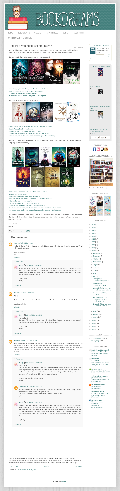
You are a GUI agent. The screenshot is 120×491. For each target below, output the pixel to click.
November (96, 256)
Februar (96, 314)
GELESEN (38, 33)
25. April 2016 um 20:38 (26, 293)
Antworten (17, 257)
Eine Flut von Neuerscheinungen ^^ (101, 284)
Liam (15, 243)
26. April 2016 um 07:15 (29, 340)
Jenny (21, 265)
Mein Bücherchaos (98, 385)
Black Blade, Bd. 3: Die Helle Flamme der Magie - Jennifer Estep (31, 136)
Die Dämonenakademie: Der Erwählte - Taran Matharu (28, 192)
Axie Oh (93, 133)
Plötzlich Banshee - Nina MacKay (20, 201)
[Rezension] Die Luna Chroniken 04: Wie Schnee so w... (100, 299)
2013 (93, 326)
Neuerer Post (13, 466)
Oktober (96, 259)
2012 (93, 329)
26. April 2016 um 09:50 (34, 315)
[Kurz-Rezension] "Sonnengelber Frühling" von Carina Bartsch (100, 379)
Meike (16, 293)
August (95, 265)
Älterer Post (78, 466)
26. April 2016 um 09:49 (34, 265)
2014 (93, 323)
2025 (93, 224)
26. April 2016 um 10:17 (34, 386)
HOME (10, 33)
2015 (93, 320)
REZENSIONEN (24, 33)
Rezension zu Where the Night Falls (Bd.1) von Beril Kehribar (99, 353)
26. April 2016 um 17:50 (34, 402)
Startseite (46, 466)
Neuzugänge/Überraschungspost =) (101, 279)
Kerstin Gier (94, 110)
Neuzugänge (95, 341)
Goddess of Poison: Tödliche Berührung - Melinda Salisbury (30, 199)
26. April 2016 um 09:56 (34, 363)
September (97, 262)
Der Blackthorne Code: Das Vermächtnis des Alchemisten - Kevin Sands (34, 210)
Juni (94, 270)
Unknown (17, 340)
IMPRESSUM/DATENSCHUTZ (20, 38)
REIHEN (65, 33)
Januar (95, 317)
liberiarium (95, 359)
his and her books (97, 391)
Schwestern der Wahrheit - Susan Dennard (24, 196)
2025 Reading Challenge (100, 45)
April (95, 276)
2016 (93, 250)
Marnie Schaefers (95, 88)
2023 (93, 230)
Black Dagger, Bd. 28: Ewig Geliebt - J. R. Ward (25, 91)
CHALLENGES (52, 33)
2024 (93, 227)
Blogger (63, 481)
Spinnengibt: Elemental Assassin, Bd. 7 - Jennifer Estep (28, 133)
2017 (93, 248)
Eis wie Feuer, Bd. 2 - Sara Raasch (21, 129)
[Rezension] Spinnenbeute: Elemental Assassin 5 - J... (102, 305)
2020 (93, 239)
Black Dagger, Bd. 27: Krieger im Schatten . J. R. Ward (28, 89)
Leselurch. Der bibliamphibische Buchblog (97, 401)
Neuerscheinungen (97, 338)
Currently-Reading (100, 66)
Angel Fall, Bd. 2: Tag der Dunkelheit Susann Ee (26, 131)
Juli (94, 268)
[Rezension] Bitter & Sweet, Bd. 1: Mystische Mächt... (102, 289)
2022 (93, 233)
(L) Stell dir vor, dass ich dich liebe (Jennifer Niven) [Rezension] (100, 395)
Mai (94, 273)
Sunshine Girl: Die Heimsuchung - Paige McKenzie (26, 205)
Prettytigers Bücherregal (100, 350)
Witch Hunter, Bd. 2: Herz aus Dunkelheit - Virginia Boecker (30, 127)
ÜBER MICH (78, 33)
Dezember (96, 253)
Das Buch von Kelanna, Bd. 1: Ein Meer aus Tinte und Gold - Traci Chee (34, 208)
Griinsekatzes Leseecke (99, 376)
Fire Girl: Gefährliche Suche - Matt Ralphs (23, 203)
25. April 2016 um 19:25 (25, 243)
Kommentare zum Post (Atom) (27, 470)
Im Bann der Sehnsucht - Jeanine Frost (22, 93)
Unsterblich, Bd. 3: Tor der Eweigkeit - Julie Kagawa (27, 96)
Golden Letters (96, 369)
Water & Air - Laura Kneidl (17, 194)
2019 (93, 242)
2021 (93, 236)
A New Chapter (95, 86)
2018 (93, 245)
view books (108, 60)
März (95, 311)
